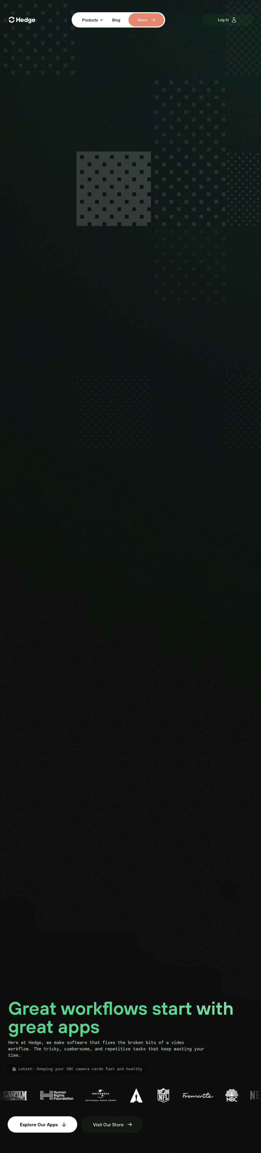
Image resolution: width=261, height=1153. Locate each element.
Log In (227, 20)
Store (146, 19)
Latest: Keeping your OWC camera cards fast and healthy (77, 1069)
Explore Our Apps (43, 1124)
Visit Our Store (113, 1124)
